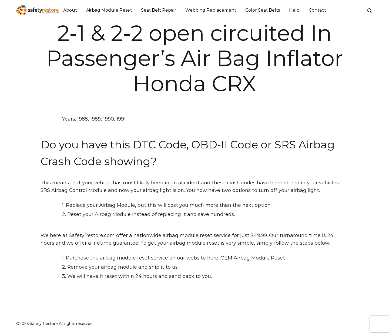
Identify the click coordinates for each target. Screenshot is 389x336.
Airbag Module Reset (109, 10)
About (70, 10)
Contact (317, 10)
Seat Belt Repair (158, 10)
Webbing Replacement (210, 10)
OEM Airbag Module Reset (252, 258)
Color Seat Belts (262, 10)
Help (294, 10)
